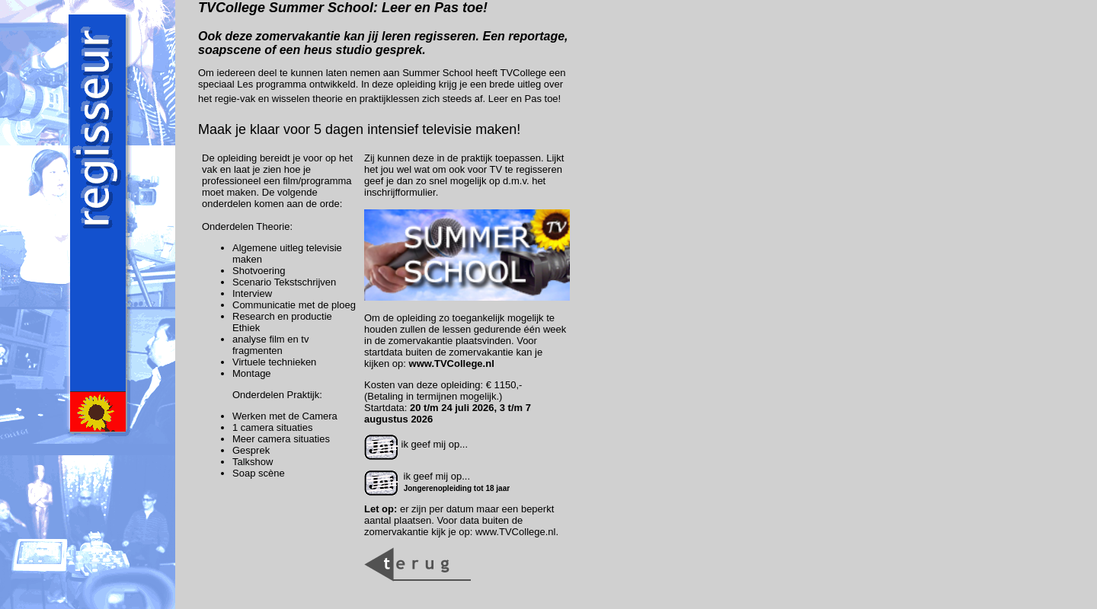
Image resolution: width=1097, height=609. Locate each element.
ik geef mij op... (416, 444)
